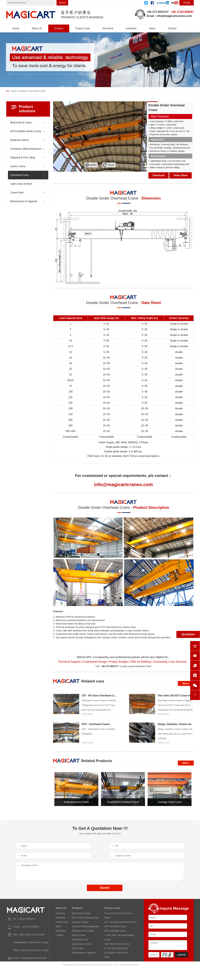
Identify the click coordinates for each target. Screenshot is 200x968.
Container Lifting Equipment (25, 148)
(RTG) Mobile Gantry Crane (25, 131)
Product (59, 28)
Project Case (83, 28)
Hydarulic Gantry (19, 140)
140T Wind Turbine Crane (116, 944)
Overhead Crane (37, 91)
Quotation (188, 634)
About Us (37, 28)
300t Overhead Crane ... (116, 931)
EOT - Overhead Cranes (96, 724)
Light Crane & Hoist (21, 183)
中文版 (186, 2)
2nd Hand (107, 28)
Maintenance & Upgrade (23, 201)
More (106, 957)
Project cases (112, 908)
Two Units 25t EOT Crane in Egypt (178, 695)
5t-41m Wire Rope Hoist (116, 948)
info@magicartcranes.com (174, 16)
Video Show (180, 175)
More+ (185, 683)
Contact (172, 28)
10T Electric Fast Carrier (116, 952)
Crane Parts (17, 192)
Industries (131, 28)
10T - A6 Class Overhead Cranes (101, 695)
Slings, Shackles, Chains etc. (175, 724)
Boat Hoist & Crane (21, 122)
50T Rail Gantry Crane (115, 926)
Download (159, 175)
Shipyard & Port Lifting (22, 157)
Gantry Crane (17, 166)
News (152, 28)
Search (62, 2)
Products (77, 908)
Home (15, 28)
